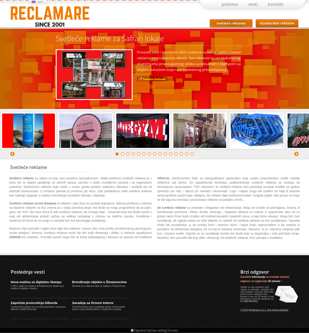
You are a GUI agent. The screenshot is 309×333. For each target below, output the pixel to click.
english (40, 1)
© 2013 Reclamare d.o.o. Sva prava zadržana (264, 310)
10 (165, 154)
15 (192, 154)
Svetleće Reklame (154, 79)
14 (186, 154)
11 (170, 154)
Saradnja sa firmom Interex (93, 303)
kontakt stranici (279, 277)
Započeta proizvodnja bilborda (34, 303)
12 (176, 154)
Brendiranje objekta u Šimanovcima (99, 282)
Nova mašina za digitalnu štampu (36, 282)
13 (181, 154)
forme (250, 294)
